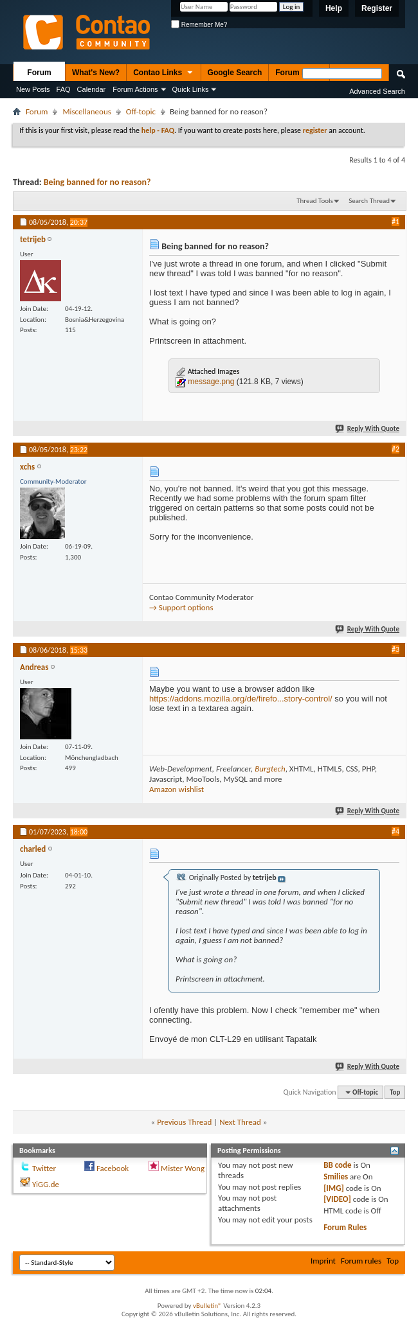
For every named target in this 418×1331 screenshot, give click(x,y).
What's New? (96, 72)
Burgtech (270, 768)
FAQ (64, 89)
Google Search (235, 72)
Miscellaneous (86, 111)
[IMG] (333, 1188)
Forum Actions (135, 89)
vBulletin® (207, 1305)
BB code (337, 1165)
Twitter (44, 1168)
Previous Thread (184, 1122)
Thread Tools (314, 201)
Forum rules (361, 1260)
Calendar (91, 89)
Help (333, 8)
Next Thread (240, 1122)
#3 (395, 649)
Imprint (323, 1260)
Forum (39, 72)
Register (376, 8)
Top (395, 1092)
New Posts (33, 89)
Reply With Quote (367, 429)
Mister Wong (182, 1168)
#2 (395, 449)
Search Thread (369, 201)
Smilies (335, 1176)
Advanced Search (377, 91)
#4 (395, 831)
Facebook (112, 1168)
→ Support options (181, 607)
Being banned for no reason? (97, 182)
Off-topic (141, 111)
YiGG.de (45, 1184)
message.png (211, 381)
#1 (395, 221)
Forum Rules (345, 1227)
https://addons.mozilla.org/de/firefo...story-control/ (240, 698)
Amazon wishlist (176, 789)
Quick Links (190, 89)
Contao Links (163, 73)
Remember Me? (199, 24)
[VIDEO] (337, 1199)
